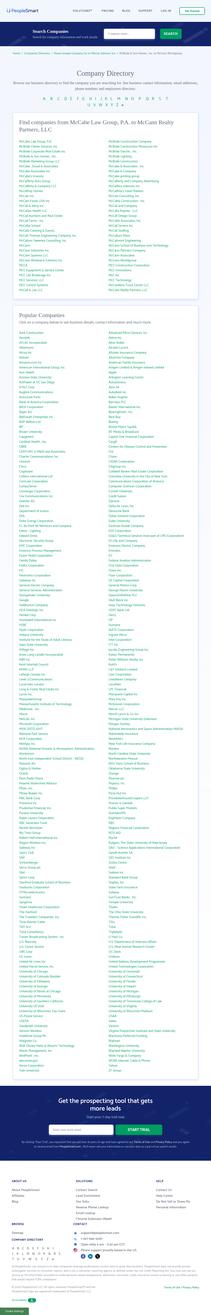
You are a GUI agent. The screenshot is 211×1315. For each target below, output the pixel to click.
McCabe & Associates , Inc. (126, 166)
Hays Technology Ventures (127, 605)
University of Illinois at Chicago (40, 991)
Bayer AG (25, 412)
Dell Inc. (24, 506)
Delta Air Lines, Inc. (121, 506)
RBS (111, 823)
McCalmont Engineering (125, 240)
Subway (114, 892)
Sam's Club (26, 853)
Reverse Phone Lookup (92, 1207)
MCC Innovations (120, 270)
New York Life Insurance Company (132, 744)
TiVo (112, 922)
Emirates (115, 551)
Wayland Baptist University (127, 1051)
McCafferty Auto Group (34, 181)
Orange (114, 773)
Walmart (114, 1041)
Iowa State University (33, 645)
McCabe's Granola (31, 176)
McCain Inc (26, 196)
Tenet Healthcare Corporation (39, 907)
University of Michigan (124, 991)
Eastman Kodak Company (126, 526)
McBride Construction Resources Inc (133, 146)
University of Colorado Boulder (40, 976)
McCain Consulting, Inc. (124, 196)
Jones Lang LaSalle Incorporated (41, 655)
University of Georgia (33, 986)
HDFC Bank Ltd (119, 610)
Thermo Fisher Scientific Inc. (128, 917)
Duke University (119, 521)
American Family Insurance (127, 362)
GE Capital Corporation (124, 580)
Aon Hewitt (26, 372)
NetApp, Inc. (27, 744)
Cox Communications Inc (36, 496)
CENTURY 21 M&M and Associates (42, 451)
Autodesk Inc (117, 392)
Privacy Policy (164, 1142)
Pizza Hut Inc (117, 793)
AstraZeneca (117, 382)
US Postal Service (31, 1016)
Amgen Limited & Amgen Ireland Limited (136, 367)
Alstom (24, 357)
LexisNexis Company (123, 679)
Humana (114, 625)
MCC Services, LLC (31, 280)
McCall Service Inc (121, 226)
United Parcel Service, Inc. (36, 966)
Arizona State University (35, 377)
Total (112, 927)
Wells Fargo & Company (125, 1056)
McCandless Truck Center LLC (129, 285)
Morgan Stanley (119, 724)
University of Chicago (33, 971)
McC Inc (114, 275)
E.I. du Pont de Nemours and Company (45, 526)
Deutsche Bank (119, 511)
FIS (21, 570)
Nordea (114, 749)
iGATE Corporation (121, 630)
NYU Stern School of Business (129, 763)
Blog (15, 1201)
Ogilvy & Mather (30, 768)
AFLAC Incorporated (33, 343)
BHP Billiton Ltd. (30, 422)
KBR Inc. (24, 659)
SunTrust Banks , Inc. (123, 897)
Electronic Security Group (36, 541)
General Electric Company (36, 585)
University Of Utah (31, 1006)
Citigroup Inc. (117, 466)
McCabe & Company (122, 171)
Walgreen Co (27, 1041)
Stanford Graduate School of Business (44, 882)
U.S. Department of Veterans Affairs (133, 942)
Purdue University (31, 813)
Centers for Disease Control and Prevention (138, 447)
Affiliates (18, 1196)
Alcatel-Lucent (118, 348)
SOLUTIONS (82, 11)
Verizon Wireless (30, 1031)
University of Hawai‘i (122, 986)
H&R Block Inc (118, 600)
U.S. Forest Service (31, 947)
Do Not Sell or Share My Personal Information (173, 1204)
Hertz (112, 615)
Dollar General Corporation (127, 516)
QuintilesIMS (117, 813)
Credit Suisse (117, 496)
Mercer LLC (116, 709)
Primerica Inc (28, 803)
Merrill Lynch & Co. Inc (124, 714)
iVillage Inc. (26, 650)
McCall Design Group (123, 216)
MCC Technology (120, 280)
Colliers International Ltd (35, 476)
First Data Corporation (123, 565)
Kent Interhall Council (33, 664)
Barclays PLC (117, 402)
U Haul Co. (116, 937)
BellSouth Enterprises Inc (36, 417)
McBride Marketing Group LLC (39, 161)
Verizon (114, 1026)
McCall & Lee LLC (31, 290)
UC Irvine (25, 957)
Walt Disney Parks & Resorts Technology (46, 1046)
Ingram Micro (118, 635)
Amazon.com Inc (30, 362)
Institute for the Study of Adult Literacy (45, 640)
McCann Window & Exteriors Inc (40, 260)
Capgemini (26, 437)
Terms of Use (142, 1142)
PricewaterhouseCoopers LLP (128, 798)
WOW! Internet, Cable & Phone (129, 1061)
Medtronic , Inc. (29, 709)
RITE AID (115, 833)
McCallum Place (119, 235)
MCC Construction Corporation (129, 265)
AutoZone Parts (29, 397)
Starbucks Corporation (34, 887)
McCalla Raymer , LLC (123, 211)
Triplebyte (115, 932)
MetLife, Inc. (27, 719)
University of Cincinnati (124, 971)
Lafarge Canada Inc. (32, 674)
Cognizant (26, 471)
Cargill (113, 442)
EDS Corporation (120, 531)
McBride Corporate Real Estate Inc (42, 151)
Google (24, 600)
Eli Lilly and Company (123, 541)
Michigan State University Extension (133, 719)
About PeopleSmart (26, 1190)
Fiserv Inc (115, 570)
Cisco (22, 466)
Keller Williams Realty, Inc (126, 659)
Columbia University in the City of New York (138, 476)
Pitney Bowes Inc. (31, 793)
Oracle (23, 773)
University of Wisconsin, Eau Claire (42, 1011)
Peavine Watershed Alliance (38, 783)
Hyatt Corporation (31, 630)
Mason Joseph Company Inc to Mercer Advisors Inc (84, 53)
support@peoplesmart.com (96, 1233)
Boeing (113, 422)
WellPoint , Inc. (29, 1056)
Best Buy (115, 417)
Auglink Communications (36, 392)
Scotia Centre (118, 862)
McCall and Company (123, 206)
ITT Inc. (114, 645)
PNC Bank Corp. (30, 798)
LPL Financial (118, 689)
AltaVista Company (121, 357)
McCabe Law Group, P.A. (35, 141)
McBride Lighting (120, 156)
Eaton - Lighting (30, 531)
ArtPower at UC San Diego (37, 382)
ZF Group (115, 1070)
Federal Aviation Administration (130, 560)
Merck (23, 714)
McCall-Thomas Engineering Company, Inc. (48, 235)
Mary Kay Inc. (118, 699)
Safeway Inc (27, 848)
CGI (111, 451)
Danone (114, 501)
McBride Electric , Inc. (123, 151)
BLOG (126, 11)
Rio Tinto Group (30, 833)
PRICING (108, 11)
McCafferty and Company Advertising (134, 181)
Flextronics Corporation (35, 575)
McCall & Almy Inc (31, 206)
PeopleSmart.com (70, 1146)
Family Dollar (28, 560)
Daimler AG (27, 501)
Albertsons (26, 348)
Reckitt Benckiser (31, 828)
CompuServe (27, 486)
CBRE (23, 447)
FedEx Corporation (31, 565)
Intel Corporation (120, 640)
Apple (112, 372)
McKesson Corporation (124, 704)
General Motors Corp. (123, 585)
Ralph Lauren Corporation (36, 818)
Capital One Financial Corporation (131, 437)
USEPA (24, 1021)
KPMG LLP (26, 669)
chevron (24, 461)
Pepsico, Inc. (117, 783)
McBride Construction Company (130, 141)
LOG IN (166, 11)
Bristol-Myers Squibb (122, 427)
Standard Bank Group (123, 877)
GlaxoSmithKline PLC (123, 595)
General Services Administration (40, 590)
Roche (113, 838)
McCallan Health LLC (33, 211)
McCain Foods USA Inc (34, 201)
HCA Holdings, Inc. (31, 610)
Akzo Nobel (116, 343)
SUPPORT (145, 11)
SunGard (25, 897)
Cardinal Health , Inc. (33, 442)
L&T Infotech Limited (123, 669)
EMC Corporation (30, 546)
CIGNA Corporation (122, 461)
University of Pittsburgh (125, 996)
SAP (22, 858)
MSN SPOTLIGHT (31, 729)
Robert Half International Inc (38, 838)
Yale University (29, 1070)
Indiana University (31, 635)
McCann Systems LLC (33, 255)
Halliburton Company (33, 605)
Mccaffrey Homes (31, 191)
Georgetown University (34, 595)
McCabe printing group (124, 176)
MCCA (23, 265)
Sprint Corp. (27, 877)
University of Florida (122, 981)
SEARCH (171, 34)
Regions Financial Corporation (129, 828)
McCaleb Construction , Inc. (127, 201)
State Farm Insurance (123, 887)
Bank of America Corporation (38, 402)
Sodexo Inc (116, 872)
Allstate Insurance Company (128, 352)
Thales (113, 907)
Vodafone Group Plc (32, 1036)
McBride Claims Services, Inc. (38, 146)
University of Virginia (123, 1006)
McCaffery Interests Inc (124, 186)
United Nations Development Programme (137, 961)
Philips (113, 788)
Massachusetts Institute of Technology (45, 704)
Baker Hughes (118, 397)
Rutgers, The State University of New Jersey (138, 843)
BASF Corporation (31, 407)
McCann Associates (122, 255)
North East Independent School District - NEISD (51, 758)
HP (111, 620)
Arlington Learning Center (126, 377)
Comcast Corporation (33, 481)
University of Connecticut (126, 976)
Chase (113, 456)
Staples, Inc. (116, 882)
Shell (112, 867)
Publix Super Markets (123, 808)
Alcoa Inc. (25, 352)
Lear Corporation (120, 674)
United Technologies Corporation (131, 966)
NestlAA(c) (116, 739)
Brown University (30, 432)
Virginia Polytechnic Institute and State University (142, 1031)
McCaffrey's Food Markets (126, 191)
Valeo (112, 1021)
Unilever (114, 957)
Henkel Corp (27, 615)
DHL (22, 516)
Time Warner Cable (32, 922)
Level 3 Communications (35, 679)
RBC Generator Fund (33, 823)
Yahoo (113, 1065)
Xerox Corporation (31, 1065)
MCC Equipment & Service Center (41, 270)
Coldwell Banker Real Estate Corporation (136, 471)
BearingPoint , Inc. (121, 412)
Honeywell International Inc (37, 620)
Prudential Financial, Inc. (35, 808)
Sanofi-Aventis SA (121, 853)
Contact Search (86, 1190)
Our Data (82, 1201)
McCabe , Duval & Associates (38, 166)
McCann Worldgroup (122, 260)
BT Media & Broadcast (124, 432)
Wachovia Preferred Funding (128, 1036)
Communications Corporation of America (136, 481)
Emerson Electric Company (127, 546)
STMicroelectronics (32, 892)
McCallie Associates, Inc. (125, 221)
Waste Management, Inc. (36, 1051)
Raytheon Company (122, 818)
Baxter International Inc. (125, 407)
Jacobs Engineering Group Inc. (129, 650)
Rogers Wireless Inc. (32, 843)
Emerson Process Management (40, 551)
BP (21, 427)
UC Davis (115, 952)
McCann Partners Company (127, 250)
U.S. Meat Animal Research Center (132, 947)
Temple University (121, 902)
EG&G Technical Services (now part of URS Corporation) (146, 536)
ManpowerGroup (30, 699)
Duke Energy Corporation (36, 521)
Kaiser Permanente (122, 655)
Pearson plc (116, 778)
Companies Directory (37, 53)
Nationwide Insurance (123, 734)
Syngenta (25, 902)
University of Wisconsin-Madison (131, 1011)
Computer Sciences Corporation (130, 486)
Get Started (192, 11)
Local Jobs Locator (31, 684)
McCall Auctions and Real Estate (41, 216)
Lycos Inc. (25, 694)
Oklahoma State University (127, 768)
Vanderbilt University (33, 1026)
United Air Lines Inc (32, 961)
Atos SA (114, 387)
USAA (113, 1016)
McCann (24, 245)
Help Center (164, 1196)
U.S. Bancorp (27, 942)
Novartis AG (27, 763)
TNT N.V (25, 927)
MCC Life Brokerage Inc (35, 275)
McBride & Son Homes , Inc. (37, 156)
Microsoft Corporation (34, 724)
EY (110, 555)
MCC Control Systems (33, 285)
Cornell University (120, 491)
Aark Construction (31, 333)
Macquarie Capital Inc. (123, 694)
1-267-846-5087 (87, 1239)
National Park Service (33, 734)
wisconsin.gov (28, 1061)
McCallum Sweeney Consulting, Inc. (43, 240)
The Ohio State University (126, 912)
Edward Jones (28, 536)
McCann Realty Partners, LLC (128, 290)
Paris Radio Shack (31, 778)
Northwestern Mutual (123, 758)
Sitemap (17, 1233)
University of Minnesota (35, 996)
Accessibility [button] (24, 1300)
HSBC (23, 625)
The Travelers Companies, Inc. (39, 917)
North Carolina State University (129, 754)
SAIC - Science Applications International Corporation (144, 848)
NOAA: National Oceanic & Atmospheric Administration (56, 749)
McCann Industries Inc (34, 250)
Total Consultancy (31, 932)
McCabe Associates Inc (34, 171)
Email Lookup (85, 1213)
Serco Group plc (30, 867)
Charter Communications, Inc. (39, 456)
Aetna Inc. (115, 338)
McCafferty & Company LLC (37, 186)
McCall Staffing (119, 231)
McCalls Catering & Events (36, 231)
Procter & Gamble (121, 803)
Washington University (124, 1046)
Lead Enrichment (88, 1196)
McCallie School (29, 226)
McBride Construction (123, 161)
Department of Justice (34, 511)
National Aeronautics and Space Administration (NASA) (146, 729)
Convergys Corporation (34, 491)
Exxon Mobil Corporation (35, 555)
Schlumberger (28, 862)
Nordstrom (26, 754)
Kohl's (113, 664)
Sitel (22, 872)
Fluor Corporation (120, 575)
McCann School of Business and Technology (138, 245)
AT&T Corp (26, 387)
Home (16, 53)
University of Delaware (34, 981)
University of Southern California (41, 1001)
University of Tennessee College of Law (135, 1001)
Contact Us (164, 1190)
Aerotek (24, 338)
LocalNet (115, 684)
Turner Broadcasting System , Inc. (41, 937)
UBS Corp (25, 952)
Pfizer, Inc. (26, 788)
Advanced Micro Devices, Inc (128, 333)
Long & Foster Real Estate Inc (39, 689)
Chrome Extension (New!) (94, 1219)
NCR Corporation (30, 739)
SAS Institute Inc (120, 858)
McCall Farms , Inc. (31, 221)
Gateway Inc (27, 580)
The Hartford (28, 912)
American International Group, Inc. (42, 367)
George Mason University (126, 590)
